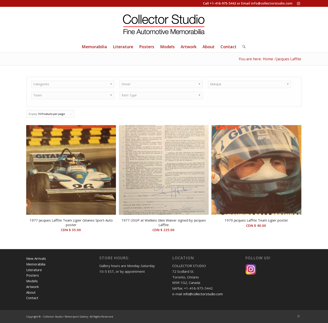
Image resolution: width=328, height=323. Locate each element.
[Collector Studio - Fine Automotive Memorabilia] (164, 24)
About (31, 292)
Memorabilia (35, 264)
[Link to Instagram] (298, 3)
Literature (34, 269)
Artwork (32, 286)
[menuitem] (94, 46)
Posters (32, 275)
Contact (32, 297)
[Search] (242, 46)
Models (32, 281)
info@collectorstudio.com (271, 3)
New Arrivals (36, 258)
